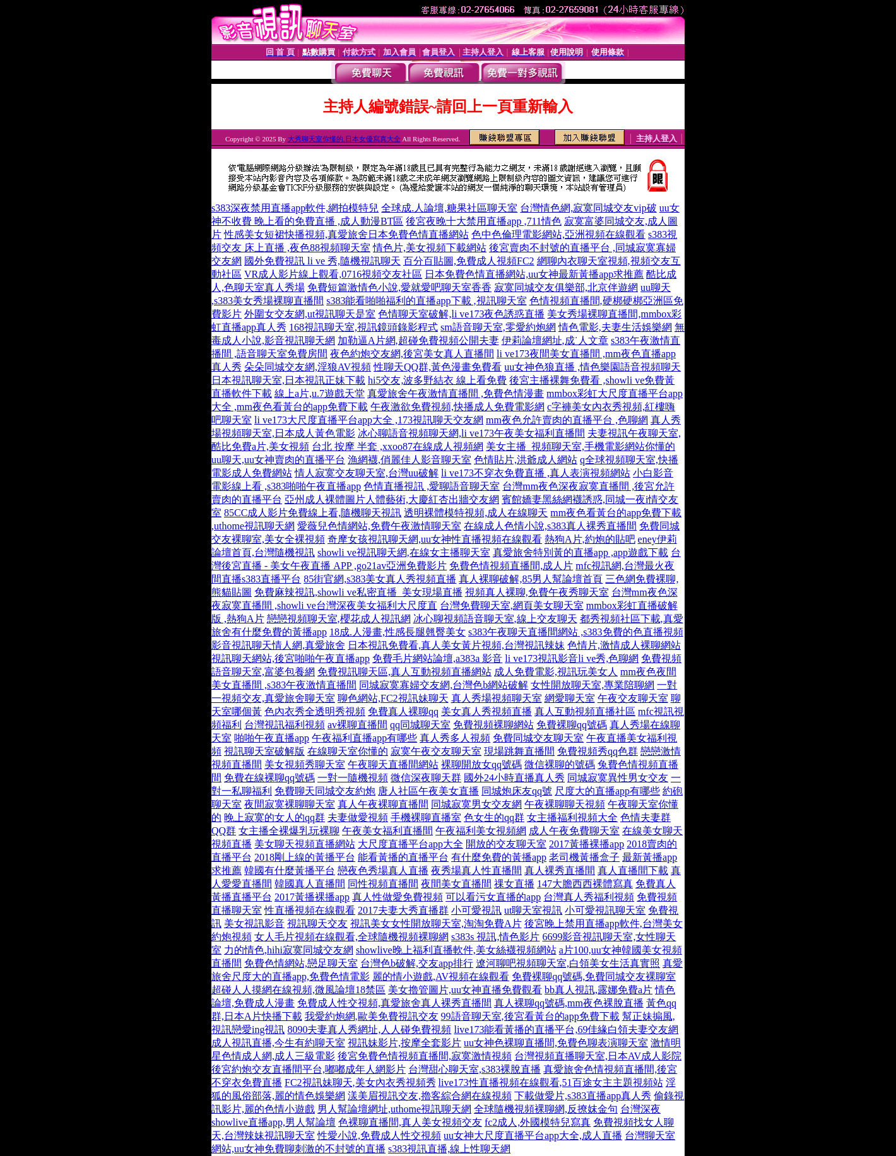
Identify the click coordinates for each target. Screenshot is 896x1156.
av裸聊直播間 (357, 724)
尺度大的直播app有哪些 (607, 791)
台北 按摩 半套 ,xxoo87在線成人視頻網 (397, 446)
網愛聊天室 (570, 698)
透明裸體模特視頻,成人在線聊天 (476, 512)
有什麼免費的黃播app (498, 857)
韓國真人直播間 (309, 883)
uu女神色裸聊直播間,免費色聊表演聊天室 (556, 1042)
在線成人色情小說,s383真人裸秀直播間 (550, 526)
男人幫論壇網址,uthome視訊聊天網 (394, 1109)
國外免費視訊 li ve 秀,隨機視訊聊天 (322, 261)
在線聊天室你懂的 (347, 751)
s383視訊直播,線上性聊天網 (449, 1148)
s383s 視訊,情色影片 (495, 936)
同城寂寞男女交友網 (476, 804)
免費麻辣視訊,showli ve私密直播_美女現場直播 (358, 592)
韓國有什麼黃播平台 (289, 870)
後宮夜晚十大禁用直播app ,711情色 (484, 221)
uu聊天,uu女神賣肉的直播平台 (278, 459)
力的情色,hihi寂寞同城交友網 (288, 950)
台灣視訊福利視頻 (284, 724)
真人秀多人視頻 (455, 738)
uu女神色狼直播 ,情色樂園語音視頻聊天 (592, 367)
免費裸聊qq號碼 (571, 724)
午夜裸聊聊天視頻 (564, 804)
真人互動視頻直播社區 (584, 711)
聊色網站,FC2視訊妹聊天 (393, 698)
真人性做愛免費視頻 (397, 897)
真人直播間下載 (633, 870)
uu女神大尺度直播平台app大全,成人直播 (533, 1135)
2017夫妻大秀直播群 (403, 910)
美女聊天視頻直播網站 (304, 844)
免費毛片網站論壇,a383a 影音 (437, 658)
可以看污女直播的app (493, 897)
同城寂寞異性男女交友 (617, 777)
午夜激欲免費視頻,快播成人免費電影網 (457, 406)
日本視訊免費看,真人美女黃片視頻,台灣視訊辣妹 (456, 645)
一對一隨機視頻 (352, 777)
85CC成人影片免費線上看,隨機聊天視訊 (312, 512)
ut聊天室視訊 (533, 910)
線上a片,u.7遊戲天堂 (319, 393)
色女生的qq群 (494, 817)
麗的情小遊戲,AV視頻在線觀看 (440, 976)
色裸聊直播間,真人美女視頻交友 (410, 1122)
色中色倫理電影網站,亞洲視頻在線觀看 (558, 234)
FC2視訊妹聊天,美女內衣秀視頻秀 (360, 1082)
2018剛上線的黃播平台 (304, 857)
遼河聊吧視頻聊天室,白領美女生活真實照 (568, 963)
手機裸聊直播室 (426, 817)
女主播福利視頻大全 (572, 817)
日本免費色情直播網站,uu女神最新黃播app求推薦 (534, 274)
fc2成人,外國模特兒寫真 (538, 1122)
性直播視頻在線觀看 (309, 910)
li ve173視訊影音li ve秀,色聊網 (572, 658)
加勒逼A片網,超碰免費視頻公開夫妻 (418, 340)
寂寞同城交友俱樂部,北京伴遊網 (566, 287)
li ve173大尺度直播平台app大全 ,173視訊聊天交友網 (368, 420)
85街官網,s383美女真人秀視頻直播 (380, 579)
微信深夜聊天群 (426, 777)
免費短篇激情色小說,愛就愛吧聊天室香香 (399, 287)
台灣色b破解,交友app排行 (416, 963)
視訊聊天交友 (317, 923)
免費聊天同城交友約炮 (324, 791)
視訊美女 (370, 923)
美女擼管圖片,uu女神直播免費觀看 (465, 989)
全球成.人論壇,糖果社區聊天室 (449, 208)
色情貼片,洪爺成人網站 (525, 459)
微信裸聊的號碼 (559, 764)
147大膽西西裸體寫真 (585, 883)
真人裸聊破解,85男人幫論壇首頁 (531, 579)
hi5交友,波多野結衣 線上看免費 (437, 380)
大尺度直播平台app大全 (410, 844)
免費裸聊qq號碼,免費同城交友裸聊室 (594, 976)
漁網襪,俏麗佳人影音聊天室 (409, 459)
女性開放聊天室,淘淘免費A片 (456, 923)
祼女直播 (514, 883)
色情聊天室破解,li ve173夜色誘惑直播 (461, 314)
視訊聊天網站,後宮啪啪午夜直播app (290, 658)
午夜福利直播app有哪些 (364, 738)
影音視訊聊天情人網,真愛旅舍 (278, 645)
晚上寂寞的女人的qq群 (274, 817)
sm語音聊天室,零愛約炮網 (498, 327)
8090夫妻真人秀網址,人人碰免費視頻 (369, 1029)
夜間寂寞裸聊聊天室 (289, 804)
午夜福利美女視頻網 (480, 830)
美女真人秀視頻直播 (486, 711)
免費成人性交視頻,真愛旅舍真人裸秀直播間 (394, 1003)
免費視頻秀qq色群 (597, 751)
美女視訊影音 (254, 923)
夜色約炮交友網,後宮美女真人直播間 (412, 353)
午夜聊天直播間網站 (393, 764)
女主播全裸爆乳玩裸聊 (289, 830)
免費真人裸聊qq (403, 711)
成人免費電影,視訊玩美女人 (556, 671)
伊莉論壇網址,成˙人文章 (555, 340)
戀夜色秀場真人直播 (383, 870)
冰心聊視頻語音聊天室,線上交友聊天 (495, 618)
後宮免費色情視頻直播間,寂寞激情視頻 (425, 1056)
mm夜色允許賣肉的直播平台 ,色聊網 (567, 420)
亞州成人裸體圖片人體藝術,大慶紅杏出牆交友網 (392, 499)
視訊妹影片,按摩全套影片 (404, 1042)
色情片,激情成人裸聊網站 (624, 645)
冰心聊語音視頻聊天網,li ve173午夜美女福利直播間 (471, 433)
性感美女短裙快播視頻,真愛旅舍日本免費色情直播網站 (346, 234)
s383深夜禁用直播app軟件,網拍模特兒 (295, 208)
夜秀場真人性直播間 (476, 870)
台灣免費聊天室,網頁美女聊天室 (512, 605)
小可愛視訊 (476, 910)
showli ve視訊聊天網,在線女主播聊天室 (403, 552)
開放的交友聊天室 (506, 844)
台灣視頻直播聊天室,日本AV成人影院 (597, 1056)
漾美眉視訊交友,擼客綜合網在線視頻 (430, 1095)
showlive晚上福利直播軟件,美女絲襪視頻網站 (456, 950)
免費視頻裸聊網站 (493, 724)
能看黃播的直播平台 (403, 857)
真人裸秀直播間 (559, 870)
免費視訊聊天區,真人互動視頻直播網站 (404, 671)
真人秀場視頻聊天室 (496, 698)
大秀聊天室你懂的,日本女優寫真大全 (344, 139)
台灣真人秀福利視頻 (588, 897)
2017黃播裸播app (586, 844)
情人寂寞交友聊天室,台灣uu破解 (367, 473)
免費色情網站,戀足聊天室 (301, 963)
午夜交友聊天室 (633, 698)
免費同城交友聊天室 (538, 738)
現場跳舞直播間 (519, 751)
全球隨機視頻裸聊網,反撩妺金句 (546, 1109)
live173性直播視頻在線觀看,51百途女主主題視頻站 (551, 1082)
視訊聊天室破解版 (264, 751)
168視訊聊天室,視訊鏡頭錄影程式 (363, 327)
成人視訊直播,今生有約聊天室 (278, 1042)
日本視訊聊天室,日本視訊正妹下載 (288, 380)
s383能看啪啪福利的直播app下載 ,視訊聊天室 (426, 300)
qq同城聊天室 (420, 724)
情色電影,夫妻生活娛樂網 (615, 327)
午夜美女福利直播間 (387, 830)
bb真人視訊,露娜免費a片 (598, 989)
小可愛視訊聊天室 (605, 910)
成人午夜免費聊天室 (574, 830)
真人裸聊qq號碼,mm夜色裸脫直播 (569, 1003)
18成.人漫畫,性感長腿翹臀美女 (397, 632)
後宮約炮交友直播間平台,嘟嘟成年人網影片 (308, 1069)
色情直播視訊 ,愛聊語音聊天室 (431, 486)
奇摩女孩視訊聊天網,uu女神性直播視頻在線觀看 (434, 539)
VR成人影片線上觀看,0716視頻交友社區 (333, 274)
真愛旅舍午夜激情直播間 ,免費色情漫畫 (455, 393)
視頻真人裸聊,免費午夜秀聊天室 (537, 592)
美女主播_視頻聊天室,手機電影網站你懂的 (580, 446)
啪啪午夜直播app (271, 738)
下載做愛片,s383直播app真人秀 (582, 1095)
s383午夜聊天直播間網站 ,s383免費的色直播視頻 (575, 632)
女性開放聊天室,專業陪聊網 (592, 685)
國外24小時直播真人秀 (514, 777)
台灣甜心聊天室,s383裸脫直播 (474, 1069)
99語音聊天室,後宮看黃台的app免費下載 (530, 1016)
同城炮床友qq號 (516, 791)
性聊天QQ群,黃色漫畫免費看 (438, 367)
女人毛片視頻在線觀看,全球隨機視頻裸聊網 (351, 936)
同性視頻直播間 (383, 883)
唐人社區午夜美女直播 (428, 791)
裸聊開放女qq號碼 (481, 764)
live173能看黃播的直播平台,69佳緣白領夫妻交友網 (566, 1029)
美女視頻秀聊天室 (304, 764)
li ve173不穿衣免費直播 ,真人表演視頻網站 (535, 473)
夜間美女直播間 (456, 883)
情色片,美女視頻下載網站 (429, 247)
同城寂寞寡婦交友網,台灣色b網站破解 (443, 685)
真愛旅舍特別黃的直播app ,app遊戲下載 (580, 552)
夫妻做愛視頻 (357, 817)
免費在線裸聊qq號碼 (269, 777)
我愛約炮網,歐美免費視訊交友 (372, 1016)
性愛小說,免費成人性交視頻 (379, 1135)
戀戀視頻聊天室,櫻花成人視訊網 (339, 618)
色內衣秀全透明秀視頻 (314, 711)
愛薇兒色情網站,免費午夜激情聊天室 (379, 526)
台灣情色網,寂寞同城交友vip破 (588, 208)
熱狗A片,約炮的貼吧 (590, 539)
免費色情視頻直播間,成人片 (511, 565)
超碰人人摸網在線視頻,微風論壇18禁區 (298, 989)
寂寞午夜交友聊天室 (436, 751)
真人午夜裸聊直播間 (383, 804)
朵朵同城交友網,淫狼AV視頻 (307, 367)
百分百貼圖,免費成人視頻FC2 (468, 261)
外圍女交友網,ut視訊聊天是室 (309, 314)
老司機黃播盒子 (584, 857)
